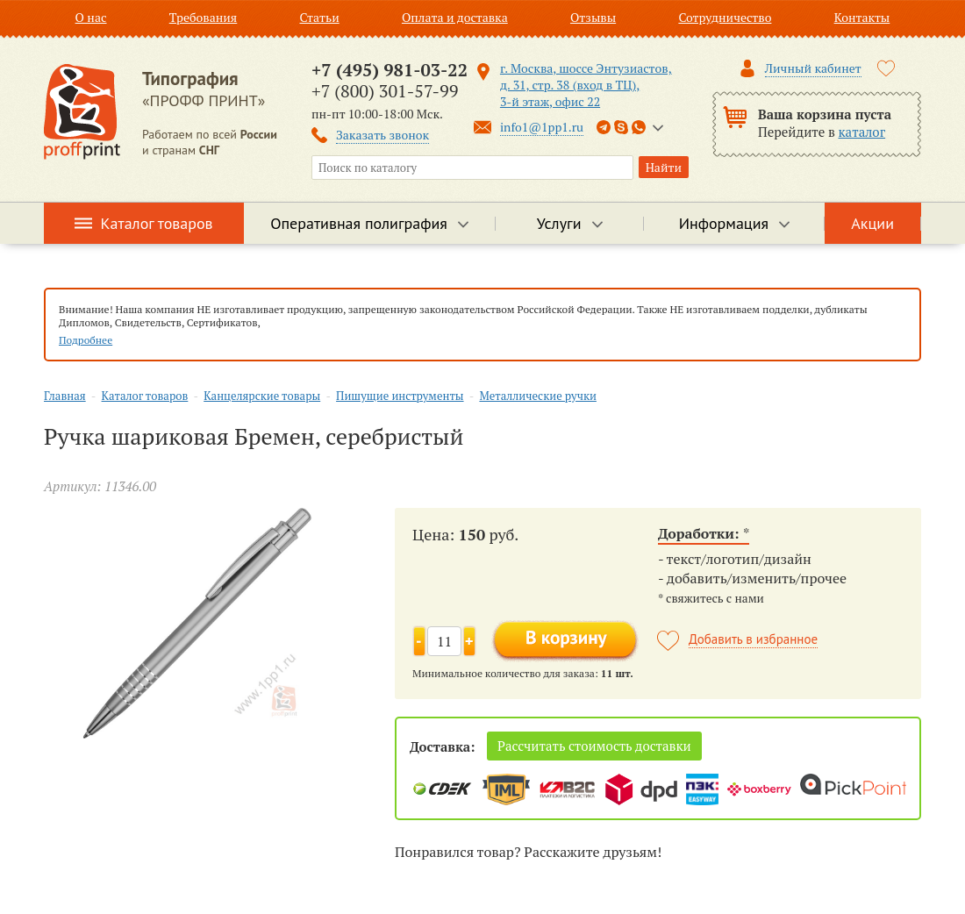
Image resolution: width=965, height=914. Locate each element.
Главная (65, 395)
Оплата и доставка (455, 17)
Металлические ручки (537, 395)
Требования (203, 17)
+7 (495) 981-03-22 (389, 70)
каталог (862, 131)
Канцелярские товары (262, 395)
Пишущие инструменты (399, 395)
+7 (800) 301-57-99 (384, 91)
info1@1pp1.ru (541, 126)
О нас (91, 17)
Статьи (319, 17)
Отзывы (593, 17)
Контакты (862, 17)
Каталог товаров (157, 223)
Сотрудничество (724, 17)
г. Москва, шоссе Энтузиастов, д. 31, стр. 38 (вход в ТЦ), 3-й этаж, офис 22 (586, 85)
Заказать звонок (382, 134)
